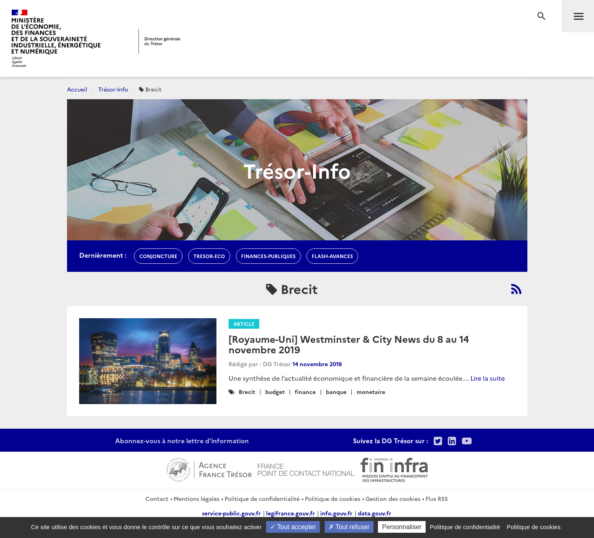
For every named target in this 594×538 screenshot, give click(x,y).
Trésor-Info (113, 89)
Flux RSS (437, 498)
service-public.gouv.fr (231, 513)
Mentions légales (196, 498)
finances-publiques (268, 255)
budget (275, 392)
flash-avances (332, 255)
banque (336, 392)
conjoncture (158, 255)
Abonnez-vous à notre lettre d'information (182, 440)
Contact (156, 498)
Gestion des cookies (392, 498)
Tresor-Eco (209, 255)
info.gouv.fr (336, 513)
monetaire (371, 392)
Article (243, 323)
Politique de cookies (332, 498)
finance (305, 392)
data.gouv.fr (374, 513)
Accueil (77, 89)
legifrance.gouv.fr (290, 513)
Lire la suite (487, 377)
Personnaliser (402, 526)
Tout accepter (293, 526)
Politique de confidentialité (262, 498)
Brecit (247, 392)
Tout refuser (349, 526)
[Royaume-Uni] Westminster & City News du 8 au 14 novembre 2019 (349, 344)
